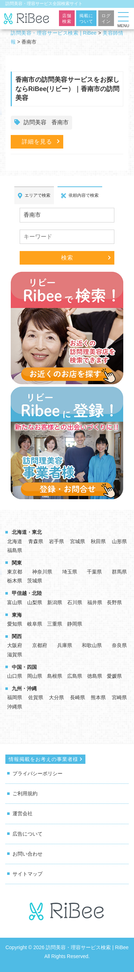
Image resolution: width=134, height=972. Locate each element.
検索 (67, 258)
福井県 (94, 602)
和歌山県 (92, 645)
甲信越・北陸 (27, 593)
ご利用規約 (25, 793)
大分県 (56, 697)
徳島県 (94, 676)
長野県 (114, 602)
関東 (17, 563)
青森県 (35, 541)
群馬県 (119, 572)
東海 (17, 615)
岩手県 (56, 541)
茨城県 (34, 580)
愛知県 (14, 624)
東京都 (14, 572)
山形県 (119, 541)
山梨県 (34, 602)
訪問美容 (35, 122)
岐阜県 (34, 624)
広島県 (74, 676)
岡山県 (34, 676)
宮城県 (77, 541)
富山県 (14, 602)
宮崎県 (119, 697)
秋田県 (98, 541)
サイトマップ (28, 874)
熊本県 (98, 697)
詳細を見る (37, 142)
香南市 (60, 122)
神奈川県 (42, 572)
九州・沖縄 (24, 688)
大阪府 (14, 645)
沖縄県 (14, 707)
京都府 (39, 645)
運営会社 (23, 813)
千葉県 (94, 572)
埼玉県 (69, 572)
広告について (28, 834)
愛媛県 (114, 676)
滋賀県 (14, 654)
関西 (17, 636)
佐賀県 (35, 697)
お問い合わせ (28, 854)
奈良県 (119, 645)
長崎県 (77, 697)
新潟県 (54, 602)
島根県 (54, 676)
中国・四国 (24, 667)
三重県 (54, 624)
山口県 (14, 676)
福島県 (14, 550)
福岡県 (14, 697)
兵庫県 (64, 645)
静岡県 (74, 624)
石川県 (74, 602)
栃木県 (14, 580)
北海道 (14, 541)
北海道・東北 (27, 532)
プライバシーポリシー (38, 773)
